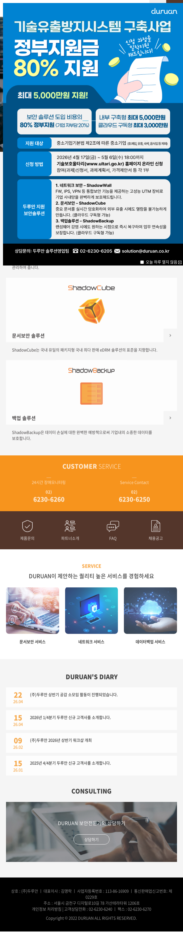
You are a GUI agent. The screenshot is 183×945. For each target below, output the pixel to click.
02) (49, 495)
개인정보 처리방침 (47, 909)
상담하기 (91, 837)
